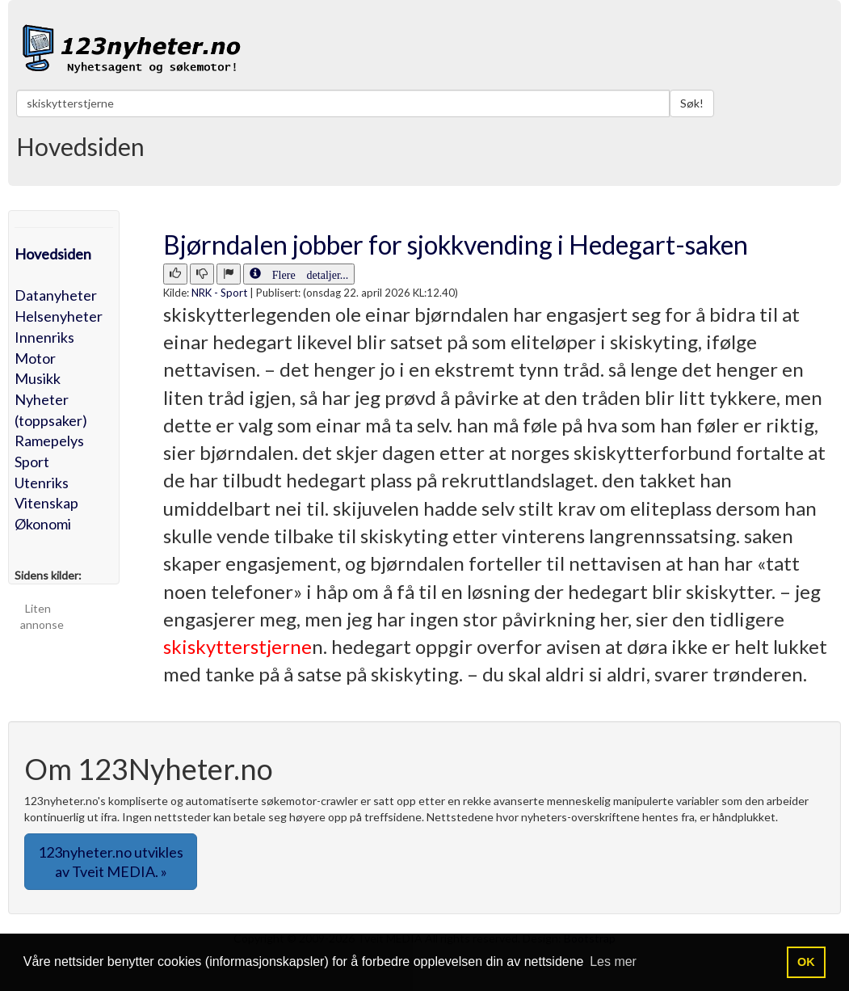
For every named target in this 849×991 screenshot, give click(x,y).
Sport (32, 461)
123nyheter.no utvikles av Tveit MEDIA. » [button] (110, 861)
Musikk (38, 378)
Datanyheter (56, 295)
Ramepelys (49, 440)
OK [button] (806, 961)
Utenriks (42, 482)
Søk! (692, 103)
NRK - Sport (219, 292)
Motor (35, 358)
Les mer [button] (613, 961)
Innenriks (44, 337)
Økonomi (43, 524)
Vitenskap (46, 503)
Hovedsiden (53, 254)
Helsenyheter (59, 316)
